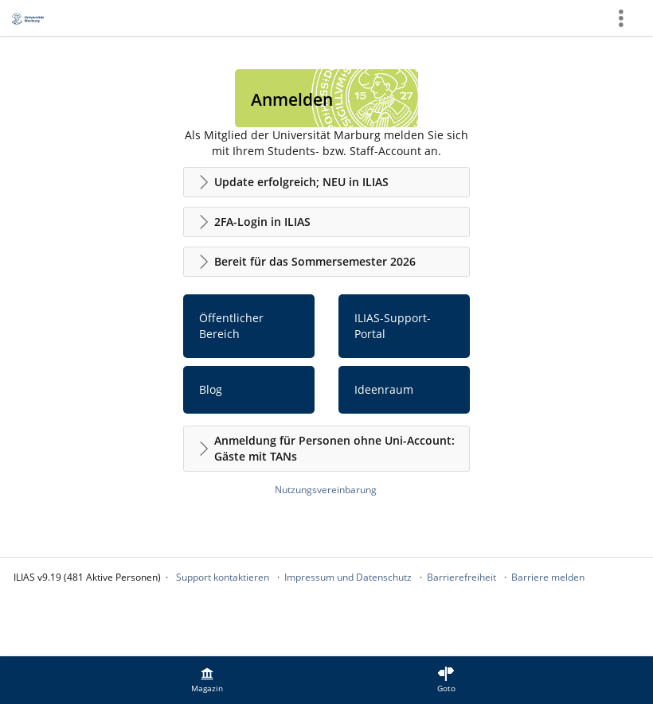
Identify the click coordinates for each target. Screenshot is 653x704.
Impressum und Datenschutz (348, 577)
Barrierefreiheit (461, 577)
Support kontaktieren (222, 577)
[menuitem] (207, 680)
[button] (326, 182)
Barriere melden (548, 577)
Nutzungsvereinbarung (326, 489)
